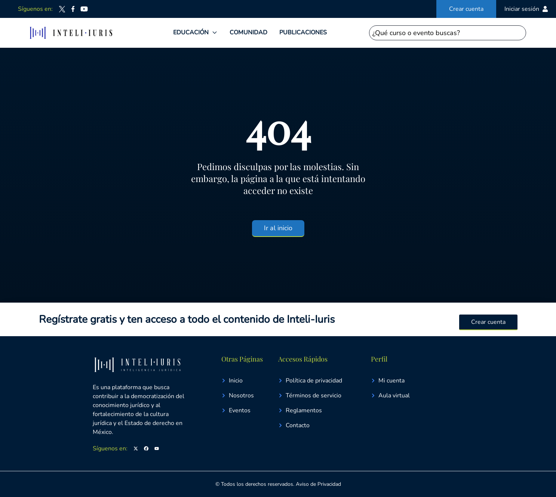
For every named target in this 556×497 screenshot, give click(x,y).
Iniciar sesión (526, 9)
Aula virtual (390, 395)
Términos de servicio (309, 395)
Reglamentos (300, 410)
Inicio (232, 380)
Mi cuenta (388, 380)
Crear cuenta (466, 9)
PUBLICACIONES (303, 32)
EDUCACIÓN (191, 32)
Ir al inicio (278, 228)
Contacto (294, 425)
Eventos (236, 410)
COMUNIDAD (248, 32)
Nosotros (237, 395)
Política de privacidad (310, 380)
